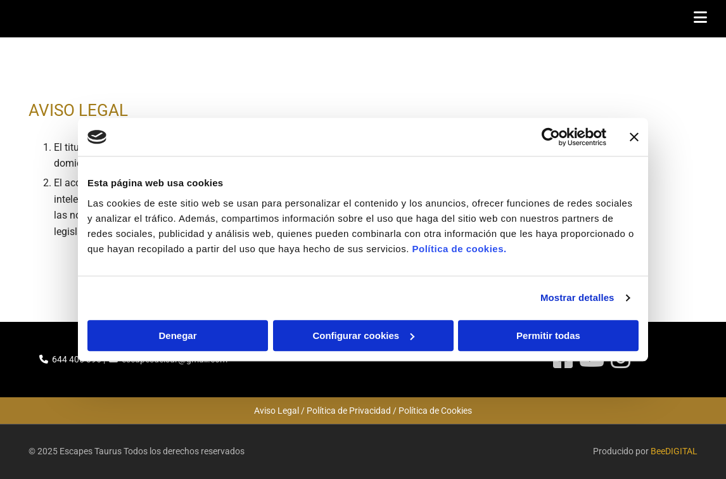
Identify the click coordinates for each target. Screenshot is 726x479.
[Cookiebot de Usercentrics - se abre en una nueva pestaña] (550, 136)
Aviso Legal (276, 411)
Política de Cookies (435, 411)
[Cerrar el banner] (634, 136)
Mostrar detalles (577, 297)
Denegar (177, 335)
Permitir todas (548, 335)
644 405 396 (76, 359)
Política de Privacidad (349, 411)
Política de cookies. (459, 248)
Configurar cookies (363, 335)
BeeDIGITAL (674, 451)
